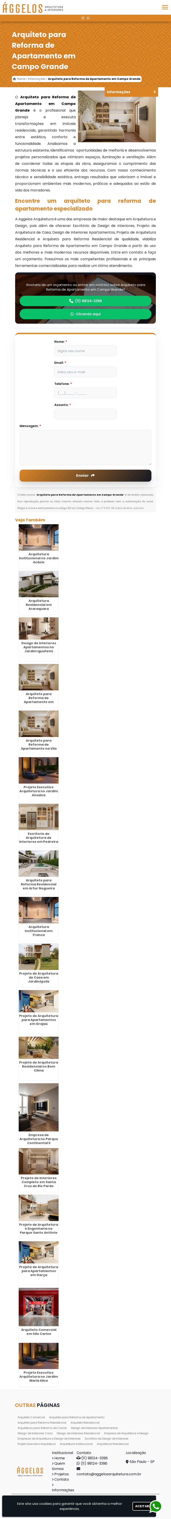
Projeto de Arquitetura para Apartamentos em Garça (38, 1271)
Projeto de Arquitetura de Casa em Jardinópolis (38, 977)
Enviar (85, 475)
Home (59, 1458)
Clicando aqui (85, 314)
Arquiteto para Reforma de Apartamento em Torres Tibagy (39, 700)
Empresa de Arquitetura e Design (126, 1433)
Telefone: (63, 384)
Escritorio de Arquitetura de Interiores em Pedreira (38, 837)
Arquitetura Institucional (76, 1444)
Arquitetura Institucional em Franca (39, 931)
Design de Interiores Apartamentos (94, 1428)
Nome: (60, 341)
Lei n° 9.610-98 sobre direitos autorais (120, 508)
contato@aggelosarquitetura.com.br (109, 1474)
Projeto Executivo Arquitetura (37, 1444)
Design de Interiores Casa (35, 1433)
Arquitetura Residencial (113, 1444)
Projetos (61, 1474)
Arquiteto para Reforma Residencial (42, 1422)
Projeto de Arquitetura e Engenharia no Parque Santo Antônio (38, 1228)
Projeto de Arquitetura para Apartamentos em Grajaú (38, 1020)
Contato (61, 1479)
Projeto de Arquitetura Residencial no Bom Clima (38, 1066)
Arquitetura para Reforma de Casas (42, 1428)
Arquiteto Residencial (85, 1422)
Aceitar (142, 1506)
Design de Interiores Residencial (78, 1433)
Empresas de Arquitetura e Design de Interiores (49, 1438)
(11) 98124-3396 (85, 301)
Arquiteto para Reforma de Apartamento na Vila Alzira (39, 746)
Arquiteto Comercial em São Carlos (38, 1332)
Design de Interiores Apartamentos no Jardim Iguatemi (38, 647)
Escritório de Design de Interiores (106, 1438)
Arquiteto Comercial (31, 1417)
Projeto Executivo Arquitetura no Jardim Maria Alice (38, 1376)
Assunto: (62, 405)
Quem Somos (58, 1466)
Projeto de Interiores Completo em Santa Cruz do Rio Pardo (39, 1182)
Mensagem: (30, 426)
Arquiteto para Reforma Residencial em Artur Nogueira (38, 884)
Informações (63, 1490)
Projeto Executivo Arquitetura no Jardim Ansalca (38, 791)
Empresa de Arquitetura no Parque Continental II (38, 1139)
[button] (165, 7)
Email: (60, 363)
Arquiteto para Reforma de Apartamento (76, 1417)
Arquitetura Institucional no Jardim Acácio (39, 558)
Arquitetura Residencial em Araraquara (39, 605)
